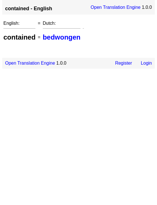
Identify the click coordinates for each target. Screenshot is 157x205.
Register (123, 63)
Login (146, 63)
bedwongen (61, 37)
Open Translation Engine (116, 7)
